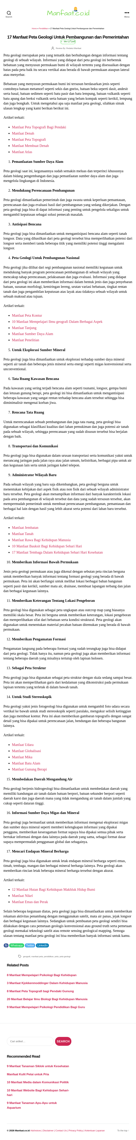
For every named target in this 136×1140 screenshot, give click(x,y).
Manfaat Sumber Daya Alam (32, 334)
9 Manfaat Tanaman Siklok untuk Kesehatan (38, 1066)
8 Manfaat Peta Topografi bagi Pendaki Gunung (40, 991)
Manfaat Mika (22, 757)
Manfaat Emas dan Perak (30, 902)
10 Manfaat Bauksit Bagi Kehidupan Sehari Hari (47, 546)
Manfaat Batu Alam (26, 763)
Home (34, 28)
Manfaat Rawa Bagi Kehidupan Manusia (41, 540)
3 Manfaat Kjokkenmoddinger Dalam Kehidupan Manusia (47, 983)
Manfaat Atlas (22, 152)
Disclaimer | (49, 1130)
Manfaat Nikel (22, 896)
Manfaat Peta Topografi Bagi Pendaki (39, 127)
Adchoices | (36, 1130)
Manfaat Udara (22, 745)
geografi (26, 956)
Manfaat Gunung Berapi (29, 769)
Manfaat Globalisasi (26, 751)
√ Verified (68, 41)
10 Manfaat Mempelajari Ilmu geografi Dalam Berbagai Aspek (57, 322)
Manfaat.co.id (22, 1130)
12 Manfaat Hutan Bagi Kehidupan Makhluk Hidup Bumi (53, 889)
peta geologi (65, 956)
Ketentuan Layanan (95, 1130)
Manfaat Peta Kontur (27, 315)
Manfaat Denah (23, 133)
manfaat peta (37, 956)
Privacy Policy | (77, 1130)
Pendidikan (43, 28)
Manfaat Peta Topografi (29, 139)
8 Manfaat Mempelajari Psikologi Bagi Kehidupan (41, 975)
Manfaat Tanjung (24, 328)
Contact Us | (62, 1130)
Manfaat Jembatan (25, 528)
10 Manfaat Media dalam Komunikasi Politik (38, 1082)
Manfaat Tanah (22, 534)
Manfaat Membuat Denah (30, 146)
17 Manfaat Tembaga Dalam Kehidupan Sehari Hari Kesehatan (57, 552)
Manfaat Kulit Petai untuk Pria (28, 1074)
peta (57, 956)
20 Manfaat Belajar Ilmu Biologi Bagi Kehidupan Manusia (47, 999)
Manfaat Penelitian (25, 340)
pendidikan (48, 956)
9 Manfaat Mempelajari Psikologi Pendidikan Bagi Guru (46, 1007)
